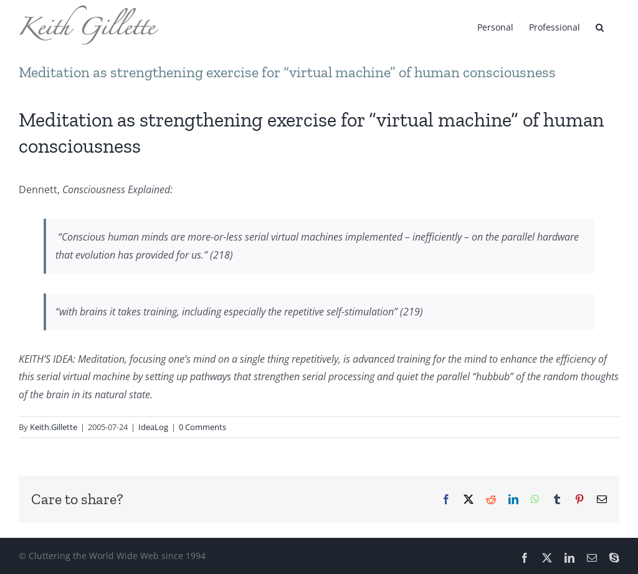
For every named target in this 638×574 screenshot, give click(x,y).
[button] (600, 26)
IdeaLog (153, 427)
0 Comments (202, 427)
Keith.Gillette (53, 427)
